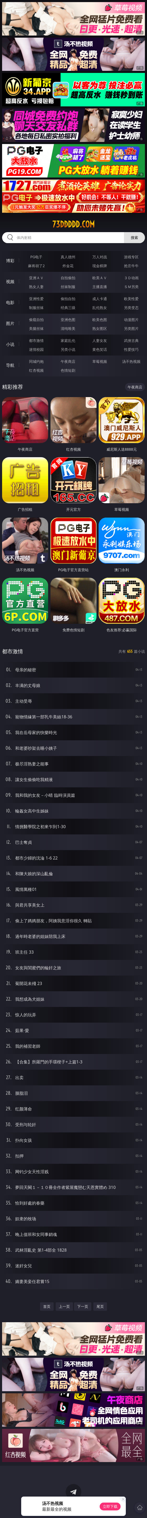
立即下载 (110, 1506)
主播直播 (99, 286)
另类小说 (68, 349)
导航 (10, 365)
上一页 (64, 1306)
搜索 (134, 237)
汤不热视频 (131, 361)
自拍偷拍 (68, 277)
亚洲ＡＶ (36, 277)
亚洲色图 (68, 319)
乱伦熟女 (99, 307)
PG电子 (36, 256)
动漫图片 (131, 319)
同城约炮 (36, 361)
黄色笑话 (99, 349)
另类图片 (131, 328)
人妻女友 (99, 340)
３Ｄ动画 (131, 277)
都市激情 (36, 340)
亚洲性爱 (36, 298)
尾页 (100, 1306)
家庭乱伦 (68, 340)
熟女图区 (99, 328)
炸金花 (68, 265)
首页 (46, 1306)
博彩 (10, 260)
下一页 (82, 1306)
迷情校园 (36, 349)
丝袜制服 (68, 286)
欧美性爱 (131, 298)
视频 (10, 281)
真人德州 (68, 256)
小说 (10, 344)
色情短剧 (68, 370)
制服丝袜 (36, 307)
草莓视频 (99, 361)
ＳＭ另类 (131, 286)
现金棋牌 (99, 265)
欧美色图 (99, 319)
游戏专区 (131, 256)
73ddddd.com (73, 224)
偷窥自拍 (36, 319)
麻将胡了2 (36, 265)
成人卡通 (99, 298)
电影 (10, 302)
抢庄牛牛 (131, 265)
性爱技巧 (131, 349)
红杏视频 (36, 370)
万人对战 (99, 256)
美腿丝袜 (36, 328)
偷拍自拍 (68, 298)
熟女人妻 (36, 286)
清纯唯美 (68, 328)
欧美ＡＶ (99, 277)
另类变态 (131, 307)
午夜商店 (68, 361)
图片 (10, 323)
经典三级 (68, 307)
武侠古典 (131, 340)
